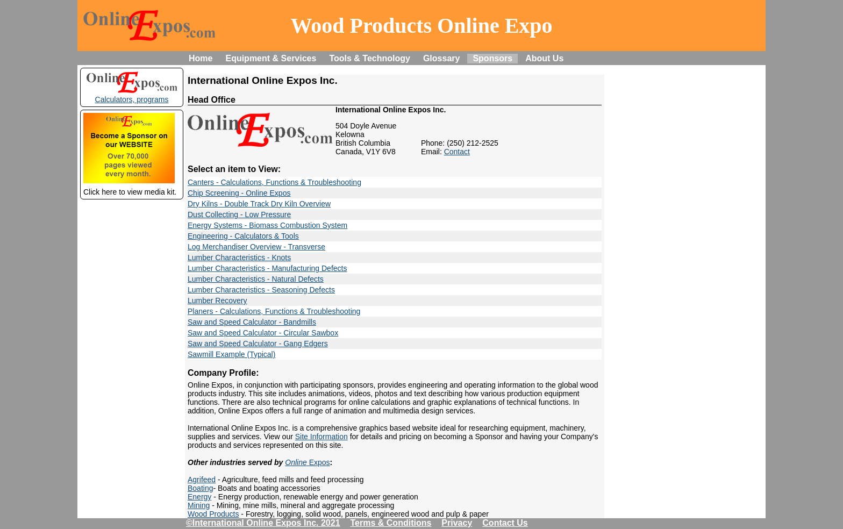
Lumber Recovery (217, 300)
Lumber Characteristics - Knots (239, 257)
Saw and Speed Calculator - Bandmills (252, 322)
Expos (318, 462)
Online (295, 462)
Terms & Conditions (391, 522)
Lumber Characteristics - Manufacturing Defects (267, 268)
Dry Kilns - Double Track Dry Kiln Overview (259, 203)
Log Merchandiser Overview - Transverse (256, 246)
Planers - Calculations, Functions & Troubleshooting (274, 311)
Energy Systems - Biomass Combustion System (267, 225)
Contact (457, 151)
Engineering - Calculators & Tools (243, 236)
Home (200, 58)
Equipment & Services (270, 58)
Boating (200, 488)
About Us (544, 58)
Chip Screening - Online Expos (239, 193)
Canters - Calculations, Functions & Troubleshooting (274, 182)
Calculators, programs (132, 95)
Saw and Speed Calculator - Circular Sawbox (263, 332)
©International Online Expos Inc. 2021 (263, 522)
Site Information (321, 436)
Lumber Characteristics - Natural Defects (256, 279)
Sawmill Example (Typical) (231, 354)
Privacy (456, 522)
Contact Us (504, 522)
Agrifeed (202, 479)
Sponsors (492, 58)
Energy (199, 496)
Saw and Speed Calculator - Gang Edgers (258, 343)
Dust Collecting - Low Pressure (239, 214)
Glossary (441, 58)
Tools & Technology (369, 58)
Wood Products (213, 514)
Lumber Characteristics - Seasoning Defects (261, 289)
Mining (199, 505)
